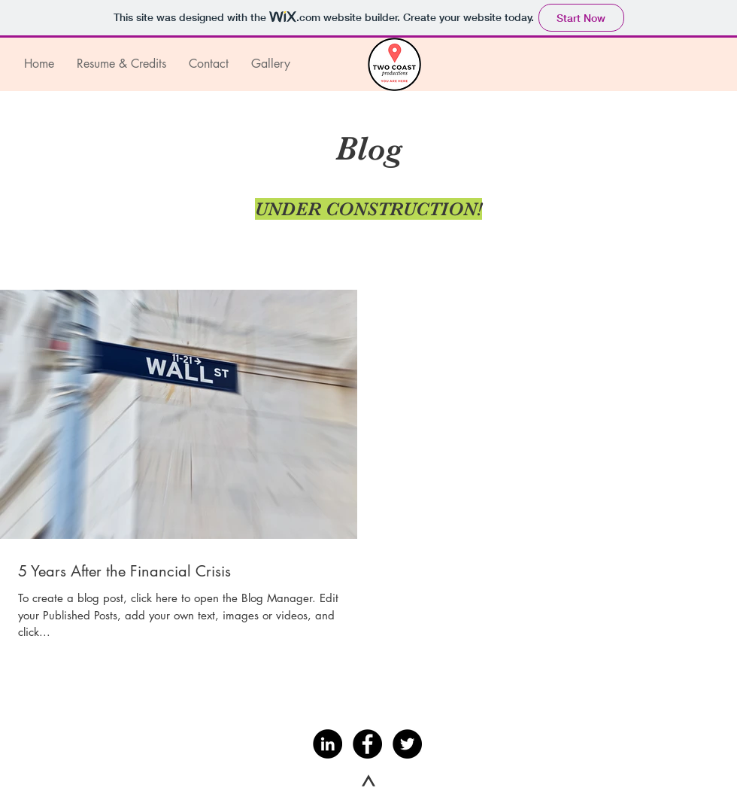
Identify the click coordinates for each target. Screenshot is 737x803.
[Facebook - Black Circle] (367, 744)
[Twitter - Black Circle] (407, 744)
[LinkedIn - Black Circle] (327, 744)
